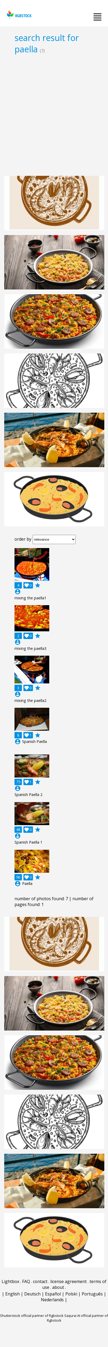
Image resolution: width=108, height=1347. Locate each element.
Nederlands (52, 1300)
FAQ (26, 1281)
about (58, 1287)
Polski (71, 1294)
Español (53, 1294)
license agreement (68, 1281)
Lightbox (10, 1281)
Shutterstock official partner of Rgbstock (31, 1315)
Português (92, 1294)
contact (40, 1281)
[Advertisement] (54, 115)
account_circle (17, 592)
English (12, 1294)
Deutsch (32, 1294)
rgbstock (19, 15)
